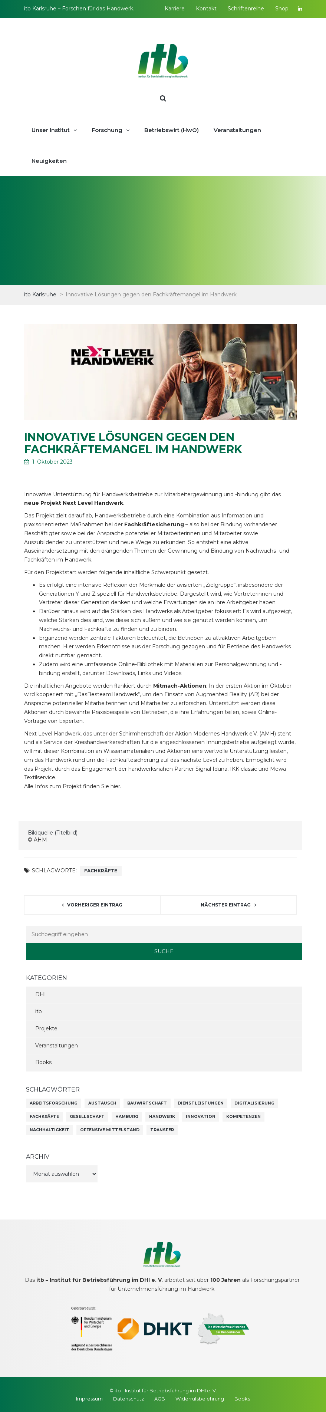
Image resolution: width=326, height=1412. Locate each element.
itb (38, 1011)
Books (43, 1062)
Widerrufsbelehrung (199, 1399)
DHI (40, 994)
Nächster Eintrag (226, 905)
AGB (159, 1399)
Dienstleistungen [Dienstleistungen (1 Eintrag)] (201, 1103)
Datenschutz (128, 1399)
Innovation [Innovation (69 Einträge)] (200, 1116)
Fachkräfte (100, 870)
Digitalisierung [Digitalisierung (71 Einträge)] (254, 1103)
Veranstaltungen (56, 1045)
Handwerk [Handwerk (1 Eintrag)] (162, 1116)
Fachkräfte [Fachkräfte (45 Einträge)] (44, 1116)
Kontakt (206, 8)
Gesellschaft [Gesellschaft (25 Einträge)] (87, 1116)
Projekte (46, 1028)
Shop (282, 8)
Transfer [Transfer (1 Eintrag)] (162, 1130)
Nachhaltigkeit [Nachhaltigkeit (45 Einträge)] (49, 1130)
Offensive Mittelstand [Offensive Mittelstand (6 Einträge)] (109, 1130)
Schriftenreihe (246, 8)
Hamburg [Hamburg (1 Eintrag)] (126, 1116)
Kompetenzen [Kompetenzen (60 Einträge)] (243, 1116)
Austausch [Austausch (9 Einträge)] (102, 1103)
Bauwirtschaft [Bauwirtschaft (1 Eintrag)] (147, 1103)
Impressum (89, 1399)
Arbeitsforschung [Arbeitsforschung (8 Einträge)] (54, 1103)
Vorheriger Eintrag (94, 905)
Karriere (175, 8)
